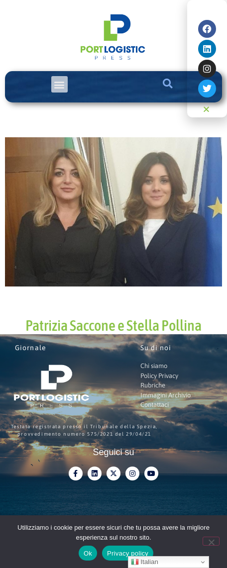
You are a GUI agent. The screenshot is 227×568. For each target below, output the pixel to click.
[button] (59, 84)
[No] (211, 541)
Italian (144, 562)
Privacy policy (127, 553)
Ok (88, 553)
